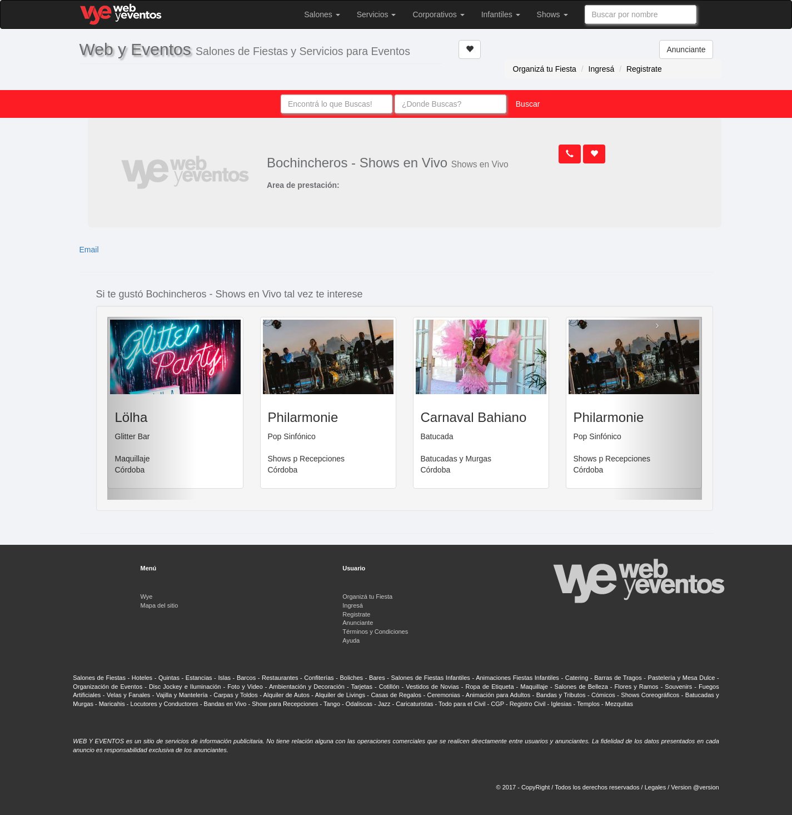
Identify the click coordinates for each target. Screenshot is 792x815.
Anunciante (685, 49)
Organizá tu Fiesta (544, 68)
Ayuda (351, 640)
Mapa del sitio (159, 605)
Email (89, 249)
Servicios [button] (376, 14)
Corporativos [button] (438, 14)
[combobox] (640, 14)
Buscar (528, 104)
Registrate (644, 68)
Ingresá (602, 68)
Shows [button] (552, 14)
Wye (147, 596)
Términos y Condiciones (375, 631)
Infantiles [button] (500, 14)
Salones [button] (322, 14)
